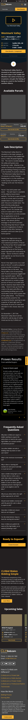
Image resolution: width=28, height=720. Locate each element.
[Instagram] (10, 663)
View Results (21, 9)
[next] (24, 417)
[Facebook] (2, 663)
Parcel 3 (3, 136)
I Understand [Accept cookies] (8, 717)
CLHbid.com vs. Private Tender (11, 681)
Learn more (5, 712)
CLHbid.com (4, 333)
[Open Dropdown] (13, 440)
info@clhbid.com (6, 340)
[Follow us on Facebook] (1, 1)
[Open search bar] (22, 4)
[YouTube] (6, 663)
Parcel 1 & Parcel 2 (6, 126)
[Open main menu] (25, 4)
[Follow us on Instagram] (4, 1)
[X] (13, 663)
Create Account (13, 545)
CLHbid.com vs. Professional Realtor (13, 684)
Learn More (6, 601)
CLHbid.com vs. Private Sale (10, 675)
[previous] (19, 417)
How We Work (7, 691)
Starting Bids (5, 698)
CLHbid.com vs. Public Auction (11, 678)
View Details (11, 640)
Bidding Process (6, 695)
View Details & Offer (13, 129)
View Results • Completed (13, 51)
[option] (13, 390)
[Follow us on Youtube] (6, 1)
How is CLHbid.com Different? (9, 670)
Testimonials (5, 687)
